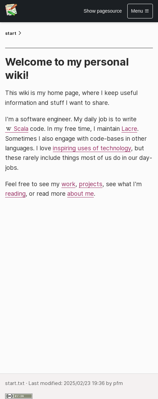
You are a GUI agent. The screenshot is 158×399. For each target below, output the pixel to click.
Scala (21, 128)
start (10, 33)
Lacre (129, 128)
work (68, 184)
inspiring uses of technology (92, 148)
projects (90, 184)
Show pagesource (103, 11)
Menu (140, 11)
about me (80, 193)
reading (15, 193)
